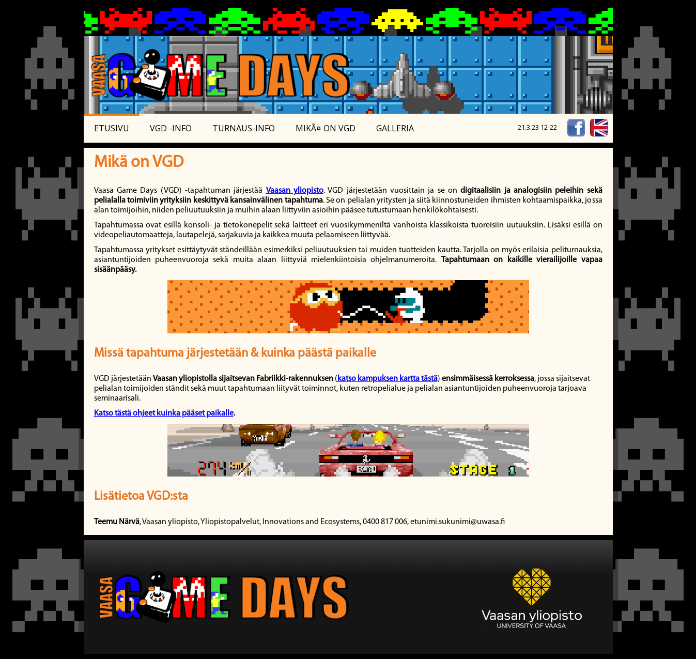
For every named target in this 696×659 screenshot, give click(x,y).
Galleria (395, 128)
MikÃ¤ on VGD (325, 128)
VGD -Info (171, 128)
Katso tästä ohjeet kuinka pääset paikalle (164, 413)
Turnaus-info (243, 128)
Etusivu (111, 128)
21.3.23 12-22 (537, 127)
